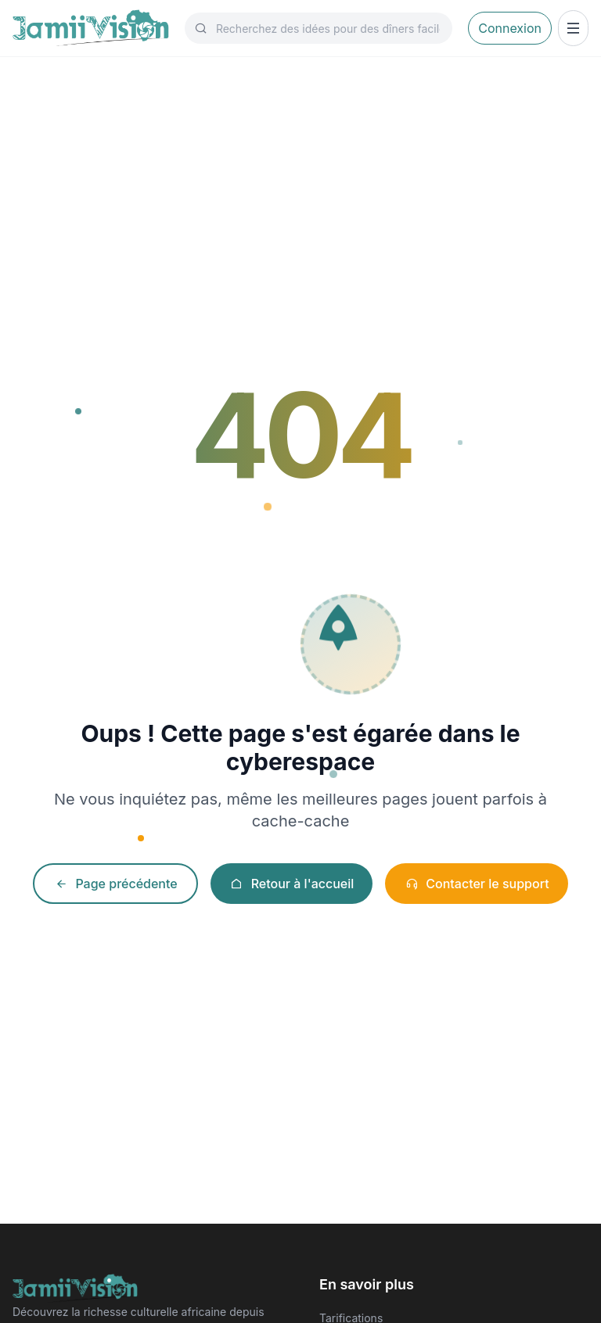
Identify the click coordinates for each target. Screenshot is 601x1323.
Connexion (510, 28)
